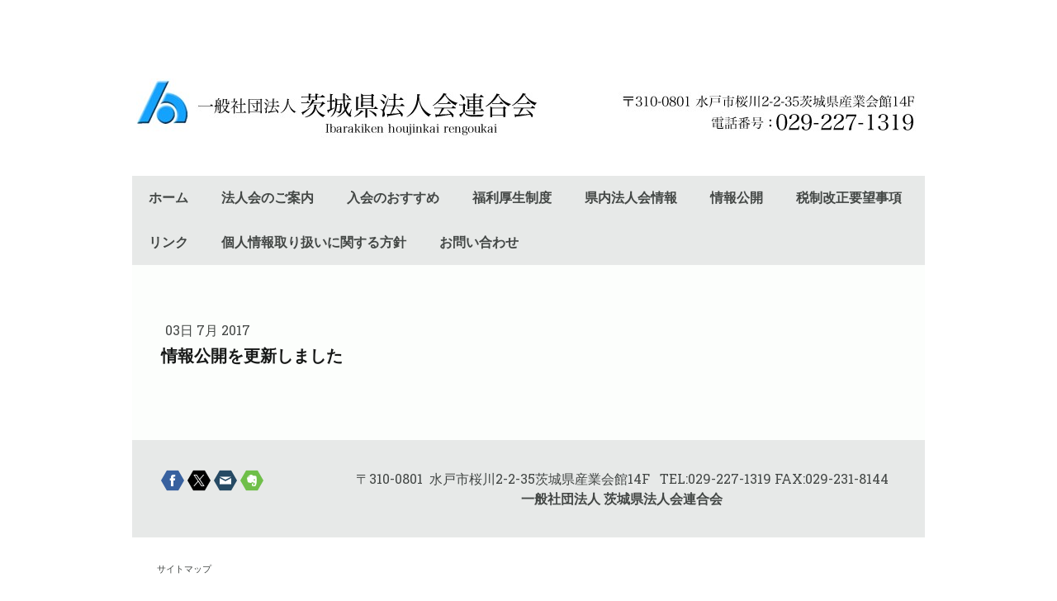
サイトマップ (184, 568)
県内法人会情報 (631, 198)
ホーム (168, 198)
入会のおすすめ (393, 198)
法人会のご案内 (267, 198)
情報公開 (736, 198)
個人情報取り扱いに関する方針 (313, 242)
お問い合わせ (479, 242)
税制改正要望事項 (849, 198)
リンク (168, 242)
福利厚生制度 (512, 198)
